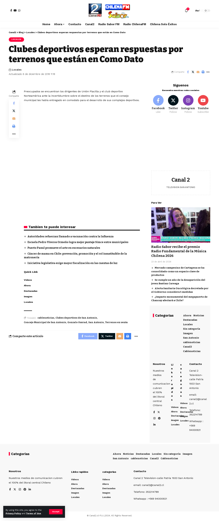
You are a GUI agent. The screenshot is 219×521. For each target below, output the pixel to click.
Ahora (187, 314)
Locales (17, 39)
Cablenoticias (191, 350)
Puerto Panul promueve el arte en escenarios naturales (64, 248)
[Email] (198, 72)
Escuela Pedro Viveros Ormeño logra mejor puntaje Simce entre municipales (79, 242)
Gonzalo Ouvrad (77, 322)
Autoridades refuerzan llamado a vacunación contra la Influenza (71, 236)
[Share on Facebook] (188, 72)
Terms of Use (33, 513)
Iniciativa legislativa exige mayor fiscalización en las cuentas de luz (73, 263)
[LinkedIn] (154, 425)
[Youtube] (203, 103)
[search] (191, 10)
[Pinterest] (159, 419)
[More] (208, 72)
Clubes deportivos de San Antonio (76, 318)
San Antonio (96, 322)
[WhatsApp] (19, 10)
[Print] (203, 72)
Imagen (188, 332)
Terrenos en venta (116, 322)
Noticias (198, 314)
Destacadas (190, 319)
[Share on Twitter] (193, 72)
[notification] (186, 10)
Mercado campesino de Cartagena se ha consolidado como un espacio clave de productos (177, 271)
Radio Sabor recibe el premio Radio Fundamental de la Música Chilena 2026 (179, 250)
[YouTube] (15, 10)
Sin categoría (191, 328)
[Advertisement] (180, 144)
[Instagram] (188, 103)
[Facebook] (11, 10)
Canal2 (187, 346)
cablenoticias (46, 318)
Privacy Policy (13, 513)
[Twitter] (173, 103)
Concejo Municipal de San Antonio (45, 322)
